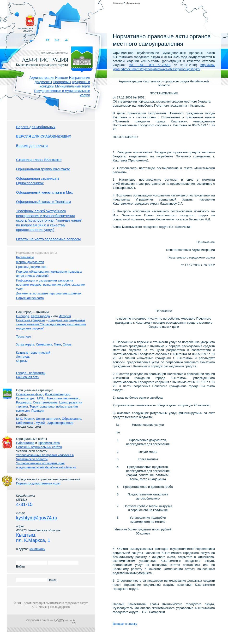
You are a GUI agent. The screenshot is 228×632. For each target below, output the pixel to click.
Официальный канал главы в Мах (44, 192)
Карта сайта (67, 40)
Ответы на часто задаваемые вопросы (48, 239)
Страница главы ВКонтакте (39, 160)
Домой (48, 40)
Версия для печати (32, 146)
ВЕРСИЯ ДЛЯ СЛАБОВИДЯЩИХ (43, 136)
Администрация (42, 78)
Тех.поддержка (60, 607)
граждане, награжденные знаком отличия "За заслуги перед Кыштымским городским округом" (51, 324)
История (65, 316)
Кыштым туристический (33, 352)
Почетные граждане (30, 320)
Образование (71, 418)
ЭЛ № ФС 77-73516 (149, 65)
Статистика (40, 607)
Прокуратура (26, 398)
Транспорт (23, 336)
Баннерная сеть (27, 377)
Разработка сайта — (51, 620)
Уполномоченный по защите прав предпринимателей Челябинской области (46, 465)
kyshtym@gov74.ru (36, 517)
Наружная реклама (30, 298)
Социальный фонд (29, 394)
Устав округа (25, 344)
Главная (118, 2)
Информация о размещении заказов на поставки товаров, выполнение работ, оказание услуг (50, 284)
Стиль (67, 344)
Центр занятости (48, 418)
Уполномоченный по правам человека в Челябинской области (45, 457)
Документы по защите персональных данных (48, 293)
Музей (41, 423)
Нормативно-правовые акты (36, 252)
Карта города (40, 316)
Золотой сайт (13, 21)
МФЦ (41, 398)
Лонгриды (23, 356)
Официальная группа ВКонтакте (43, 169)
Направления (79, 78)
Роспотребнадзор (57, 394)
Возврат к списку (125, 624)
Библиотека (25, 423)
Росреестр (23, 402)
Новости (61, 78)
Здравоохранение (60, 423)
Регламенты (25, 257)
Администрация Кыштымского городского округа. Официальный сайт (53, 58)
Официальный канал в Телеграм (43, 202)
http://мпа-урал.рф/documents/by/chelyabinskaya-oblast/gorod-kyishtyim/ (164, 67)
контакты (37, 549)
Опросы (21, 360)
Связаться (57, 40)
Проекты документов (31, 267)
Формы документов (30, 262)
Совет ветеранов (45, 402)
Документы (43, 82)
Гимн (57, 344)
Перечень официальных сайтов (39, 447)
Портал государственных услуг (38, 483)
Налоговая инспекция (63, 398)
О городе (22, 316)
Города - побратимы (30, 373)
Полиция (37, 410)
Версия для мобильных (35, 127)
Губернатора (25, 443)
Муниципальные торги (72, 86)
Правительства (49, 443)
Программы (62, 82)
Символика (44, 344)
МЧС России (25, 418)
